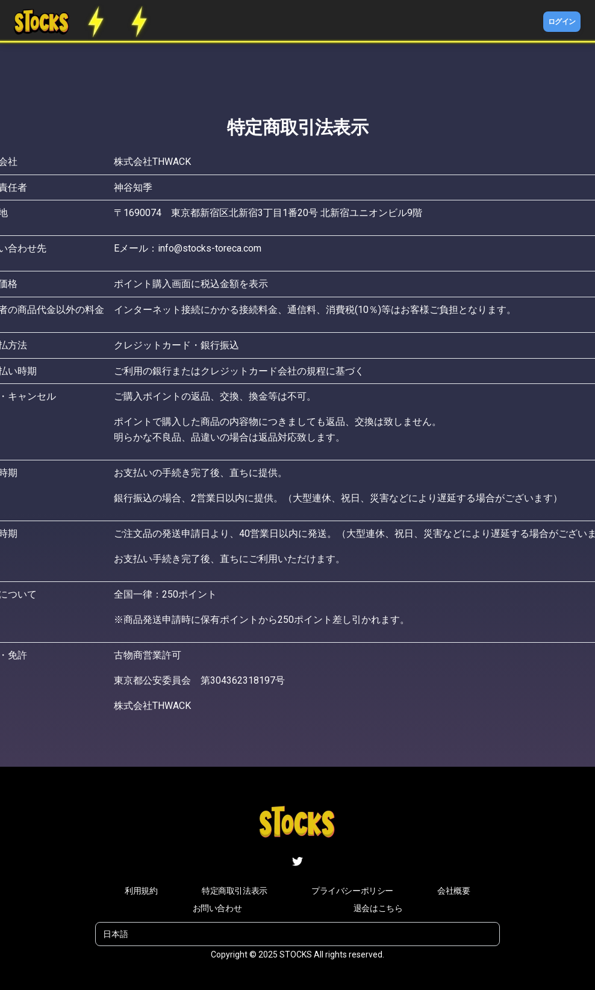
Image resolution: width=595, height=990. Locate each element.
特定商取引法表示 (234, 891)
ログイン (562, 21)
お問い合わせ (217, 908)
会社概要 (453, 891)
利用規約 (141, 891)
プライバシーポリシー (352, 891)
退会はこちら (378, 908)
